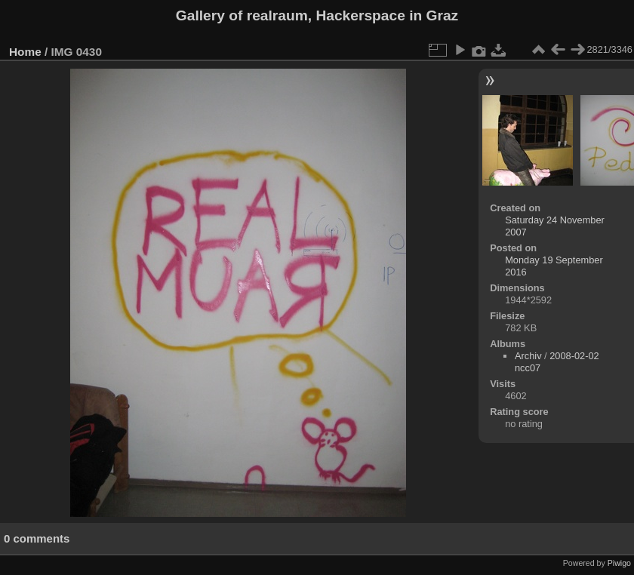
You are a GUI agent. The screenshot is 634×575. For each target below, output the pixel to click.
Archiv (528, 355)
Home (25, 51)
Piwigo (619, 562)
